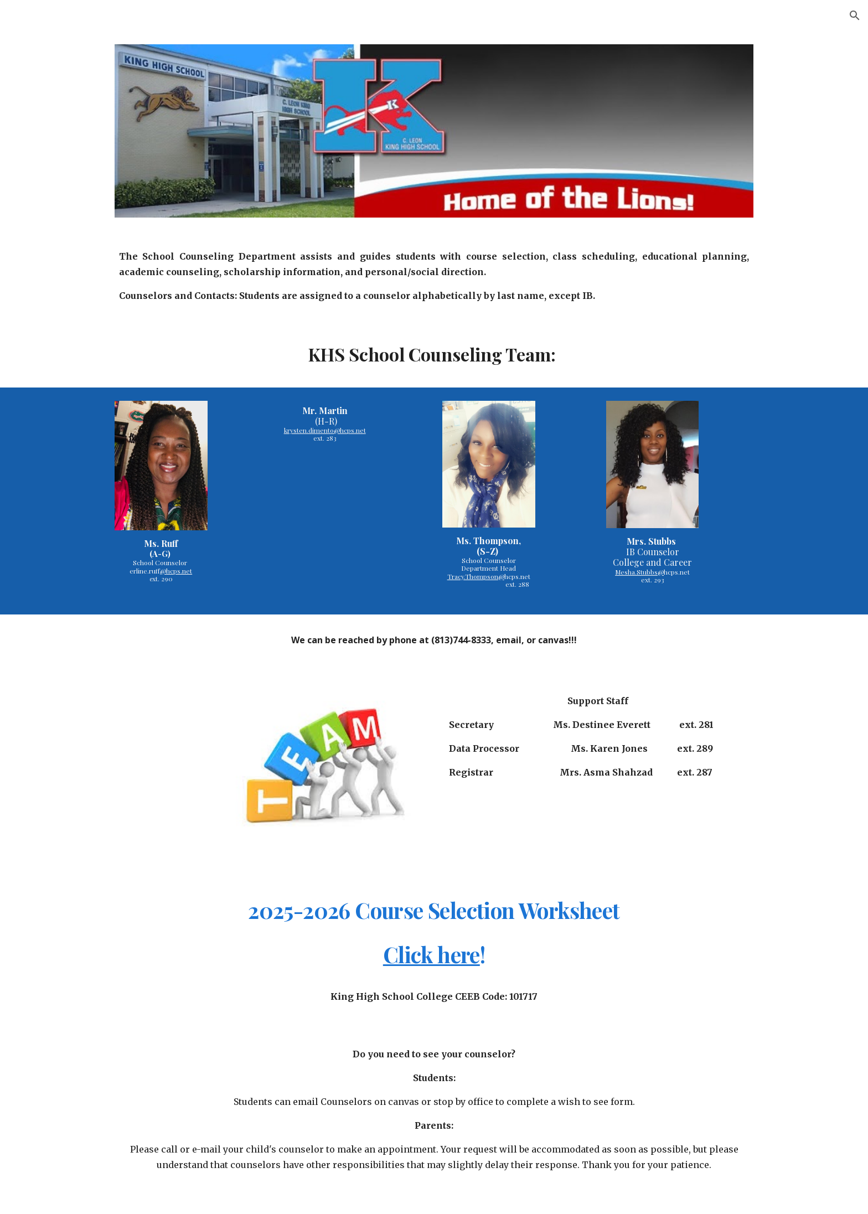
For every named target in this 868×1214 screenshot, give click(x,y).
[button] (854, 15)
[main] (434, 276)
